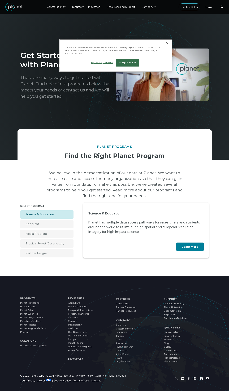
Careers (120, 336)
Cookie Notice (64, 380)
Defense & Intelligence (80, 346)
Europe (72, 339)
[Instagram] (195, 378)
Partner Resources (126, 311)
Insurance (73, 317)
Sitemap (99, 380)
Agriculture (74, 303)
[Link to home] (14, 7)
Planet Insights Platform (33, 328)
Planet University (173, 307)
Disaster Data (171, 350)
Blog (166, 343)
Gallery (167, 347)
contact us (88, 90)
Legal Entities (123, 361)
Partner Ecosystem (126, 307)
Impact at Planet (125, 347)
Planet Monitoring (29, 303)
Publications (170, 354)
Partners (123, 299)
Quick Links (172, 327)
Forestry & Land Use (79, 314)
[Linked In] (182, 378)
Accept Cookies (127, 62)
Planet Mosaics (28, 324)
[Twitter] (176, 378)
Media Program (36, 233)
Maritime (72, 328)
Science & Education (40, 214)
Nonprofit (32, 224)
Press (119, 339)
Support (170, 299)
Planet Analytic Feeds (32, 317)
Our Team (121, 332)
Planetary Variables (30, 321)
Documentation (172, 311)
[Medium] (201, 378)
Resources (121, 343)
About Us (121, 325)
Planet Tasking (28, 306)
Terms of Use (84, 380)
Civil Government (77, 332)
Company (123, 320)
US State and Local (78, 335)
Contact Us (122, 350)
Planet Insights (172, 358)
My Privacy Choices (102, 62)
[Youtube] (207, 378)
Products (27, 298)
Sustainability (75, 324)
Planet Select (27, 310)
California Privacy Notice (116, 375)
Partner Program (37, 253)
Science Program (77, 306)
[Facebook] (188, 378)
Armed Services (76, 350)
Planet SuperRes (29, 314)
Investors (76, 359)
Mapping (72, 321)
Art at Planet (123, 354)
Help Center (170, 314)
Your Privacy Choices (36, 380)
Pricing (24, 332)
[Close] (167, 43)
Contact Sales (189, 7)
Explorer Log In (172, 336)
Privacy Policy (88, 375)
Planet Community (174, 303)
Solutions (28, 340)
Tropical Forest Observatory (46, 243)
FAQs (119, 358)
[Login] (208, 7)
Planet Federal (76, 343)
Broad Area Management (33, 345)
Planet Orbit (122, 303)
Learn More (190, 246)
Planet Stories (171, 361)
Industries (76, 298)
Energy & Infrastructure (81, 310)
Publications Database (175, 318)
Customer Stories (125, 328)
